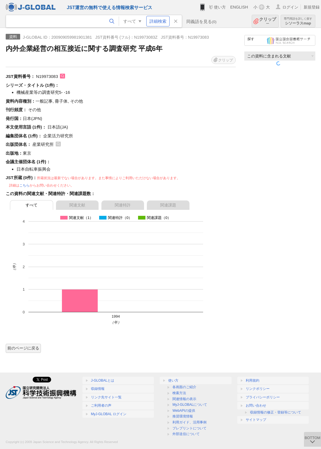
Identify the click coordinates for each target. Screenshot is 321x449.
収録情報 (98, 389)
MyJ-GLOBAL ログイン (108, 414)
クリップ (267, 21)
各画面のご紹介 (184, 387)
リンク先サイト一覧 (106, 397)
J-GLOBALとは (102, 380)
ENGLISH (239, 7)
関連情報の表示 (184, 399)
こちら (24, 185)
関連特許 (123, 205)
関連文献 (77, 205)
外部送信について (186, 434)
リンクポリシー (258, 389)
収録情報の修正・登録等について (275, 412)
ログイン (290, 7)
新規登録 (312, 7)
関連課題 (168, 205)
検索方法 (179, 393)
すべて (31, 205)
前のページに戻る (23, 348)
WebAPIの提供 (183, 411)
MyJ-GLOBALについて (189, 405)
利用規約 (252, 380)
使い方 (220, 7)
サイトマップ (256, 420)
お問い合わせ (256, 405)
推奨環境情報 (182, 416)
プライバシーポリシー (263, 397)
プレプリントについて (189, 428)
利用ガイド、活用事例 (189, 422)
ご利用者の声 (101, 405)
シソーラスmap (298, 21)
